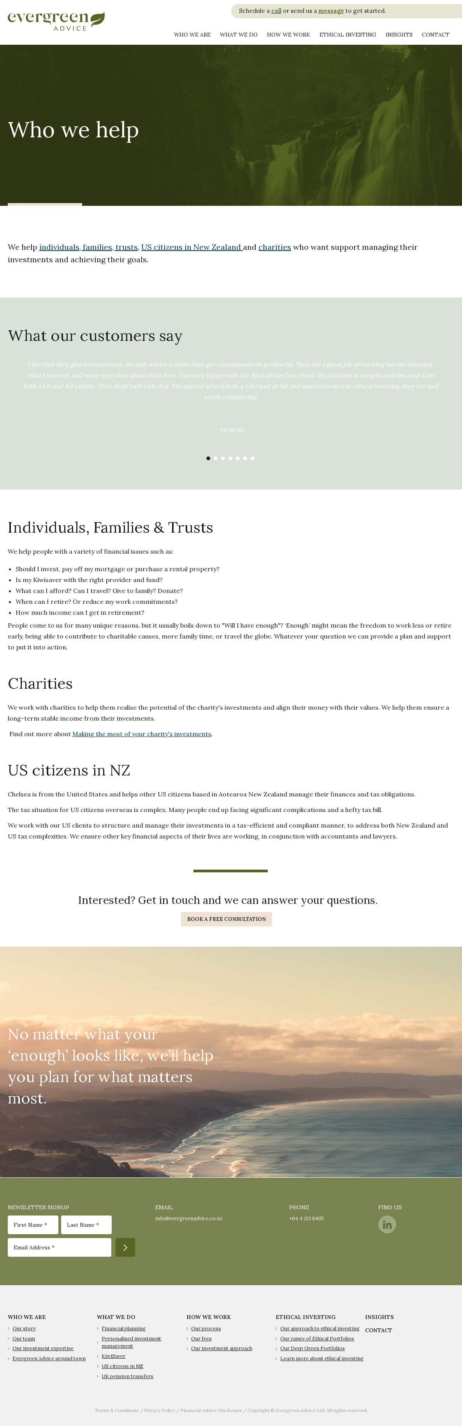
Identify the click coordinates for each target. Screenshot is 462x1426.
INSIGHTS (379, 1317)
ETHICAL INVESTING (306, 1317)
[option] (230, 402)
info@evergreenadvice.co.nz (189, 1218)
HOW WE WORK (208, 1317)
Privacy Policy (159, 1410)
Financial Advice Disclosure (211, 1410)
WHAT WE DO (116, 1317)
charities (274, 247)
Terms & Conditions (117, 1410)
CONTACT (378, 1330)
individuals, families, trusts (88, 247)
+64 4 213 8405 (306, 1218)
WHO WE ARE (27, 1317)
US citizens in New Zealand (192, 247)
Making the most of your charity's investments (141, 734)
